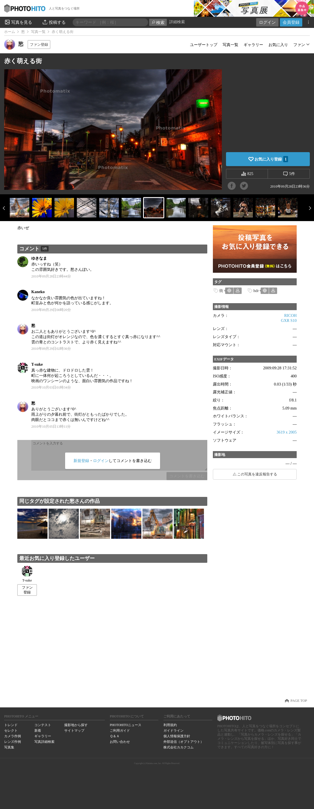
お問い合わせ (120, 741)
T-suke (37, 364)
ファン (299, 44)
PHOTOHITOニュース (125, 725)
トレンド (11, 725)
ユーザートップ (203, 44)
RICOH (290, 315)
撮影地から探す (76, 725)
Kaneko (38, 291)
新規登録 (81, 460)
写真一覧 (38, 32)
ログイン (267, 22)
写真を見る (18, 22)
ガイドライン (173, 730)
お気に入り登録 (271, 159)
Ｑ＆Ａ (115, 736)
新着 (37, 730)
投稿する (54, 22)
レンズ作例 (12, 741)
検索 (158, 22)
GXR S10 (289, 320)
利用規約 (170, 725)
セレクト (11, 730)
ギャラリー (253, 44)
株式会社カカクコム (178, 747)
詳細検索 (177, 22)
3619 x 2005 (287, 432)
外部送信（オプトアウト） (183, 741)
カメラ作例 (12, 736)
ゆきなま (39, 258)
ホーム (9, 32)
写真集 (9, 747)
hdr (256, 290)
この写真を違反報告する (257, 474)
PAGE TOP (299, 701)
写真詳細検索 (44, 741)
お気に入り (278, 44)
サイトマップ (74, 730)
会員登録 (291, 22)
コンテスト (42, 725)
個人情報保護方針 (176, 736)
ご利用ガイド (120, 730)
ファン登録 (39, 44)
